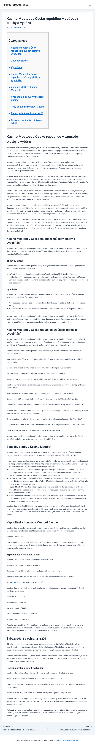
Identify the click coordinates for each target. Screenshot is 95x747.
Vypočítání (16, 67)
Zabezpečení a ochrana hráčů (27, 113)
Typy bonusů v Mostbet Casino (27, 106)
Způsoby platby (19, 60)
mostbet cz (18, 582)
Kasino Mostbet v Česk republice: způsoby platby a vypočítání (26, 50)
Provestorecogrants (15, 4)
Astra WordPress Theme (68, 740)
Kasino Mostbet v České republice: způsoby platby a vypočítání (26, 77)
